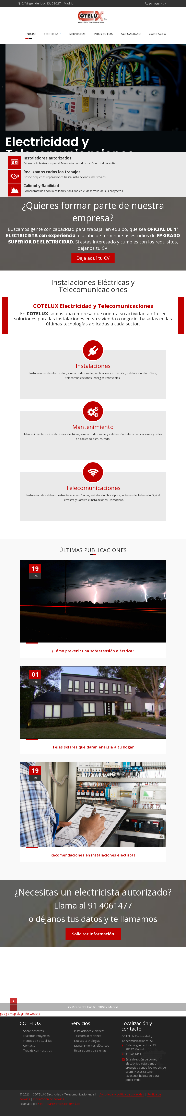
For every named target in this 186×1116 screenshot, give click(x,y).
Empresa (52, 33)
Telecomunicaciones (93, 487)
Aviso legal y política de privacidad (122, 1094)
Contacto (157, 33)
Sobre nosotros (33, 1031)
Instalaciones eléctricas (89, 1031)
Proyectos (103, 33)
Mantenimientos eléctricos (91, 1045)
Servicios (77, 33)
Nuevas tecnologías (87, 1040)
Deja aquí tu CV (93, 258)
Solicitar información (93, 933)
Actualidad (131, 33)
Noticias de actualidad (37, 1040)
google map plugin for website (20, 1013)
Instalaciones (93, 365)
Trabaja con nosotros (37, 1050)
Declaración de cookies (48, 1099)
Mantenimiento (93, 426)
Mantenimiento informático (64, 1103)
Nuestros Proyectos (36, 1035)
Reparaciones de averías (90, 1050)
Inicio (30, 33)
